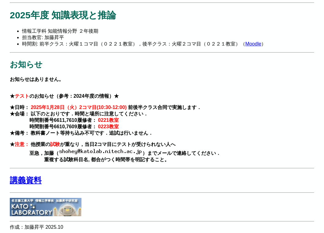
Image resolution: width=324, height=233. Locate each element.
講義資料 (26, 180)
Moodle (253, 43)
